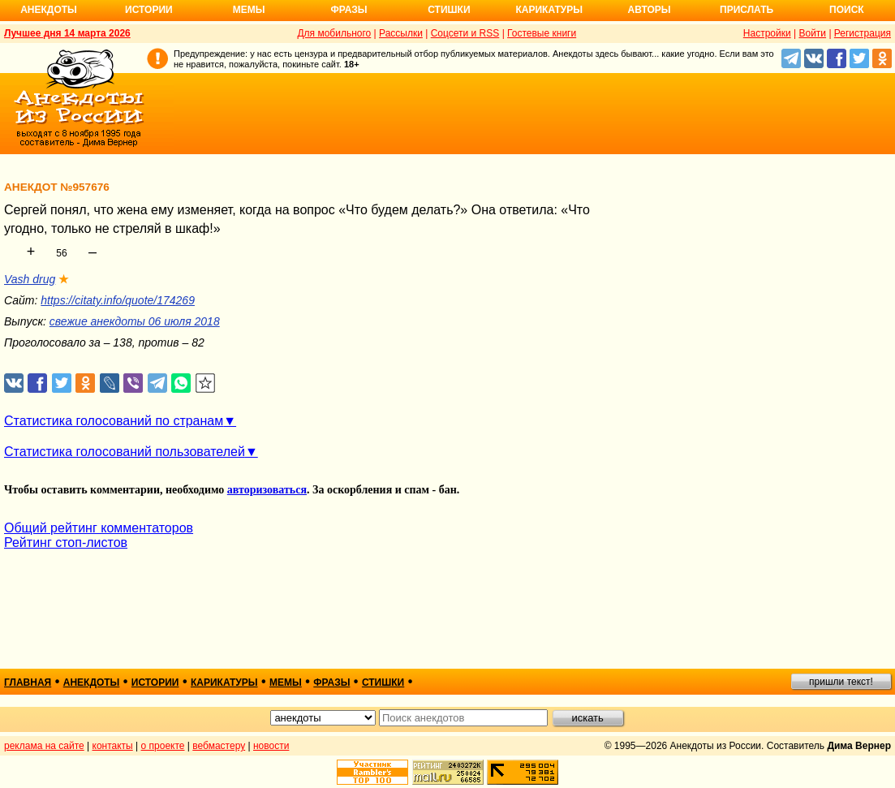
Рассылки (401, 33)
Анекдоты (48, 9)
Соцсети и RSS (465, 33)
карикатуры (224, 682)
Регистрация (862, 33)
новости (271, 745)
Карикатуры (549, 9)
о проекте (163, 745)
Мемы (249, 9)
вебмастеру (218, 745)
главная (27, 682)
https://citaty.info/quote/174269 (118, 300)
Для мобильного (334, 33)
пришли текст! (841, 681)
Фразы (348, 9)
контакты (113, 745)
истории (155, 682)
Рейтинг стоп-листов (65, 542)
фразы (331, 682)
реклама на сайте (44, 745)
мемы (285, 682)
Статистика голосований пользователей (124, 452)
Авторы (649, 9)
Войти (812, 33)
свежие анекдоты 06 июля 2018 (134, 321)
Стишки (449, 9)
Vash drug (29, 279)
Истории (149, 9)
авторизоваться (267, 490)
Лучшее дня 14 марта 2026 (67, 33)
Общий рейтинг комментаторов (98, 528)
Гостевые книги (541, 33)
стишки (383, 682)
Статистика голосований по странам (113, 421)
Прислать (746, 9)
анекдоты (91, 682)
